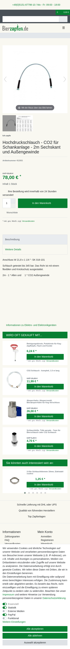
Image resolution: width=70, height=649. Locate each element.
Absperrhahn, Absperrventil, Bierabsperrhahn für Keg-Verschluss (43, 401)
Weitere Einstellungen (14, 621)
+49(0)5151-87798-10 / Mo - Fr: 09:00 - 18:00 (35, 4)
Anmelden (46, 536)
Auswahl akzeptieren (35, 642)
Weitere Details (13, 249)
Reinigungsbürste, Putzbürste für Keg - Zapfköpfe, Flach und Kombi (44, 345)
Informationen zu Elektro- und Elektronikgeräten (31, 325)
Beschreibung (12, 239)
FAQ (7, 540)
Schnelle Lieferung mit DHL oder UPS (37, 504)
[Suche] (63, 19)
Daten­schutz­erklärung (54, 598)
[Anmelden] (3, 12)
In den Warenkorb (48, 203)
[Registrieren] (9, 12)
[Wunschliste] (53, 12)
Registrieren (47, 540)
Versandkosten (28, 221)
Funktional (13, 618)
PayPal (11, 614)
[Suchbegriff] (31, 19)
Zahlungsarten (12, 536)
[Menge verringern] (13, 205)
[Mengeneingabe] (7, 203)
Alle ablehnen (35, 635)
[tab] (35, 239)
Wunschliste (11, 212)
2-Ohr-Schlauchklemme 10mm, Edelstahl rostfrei (45, 473)
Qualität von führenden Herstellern (37, 510)
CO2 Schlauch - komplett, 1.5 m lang (43, 371)
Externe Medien (16, 611)
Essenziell (13, 604)
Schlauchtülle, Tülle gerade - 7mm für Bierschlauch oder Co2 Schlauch (43, 431)
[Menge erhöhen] (13, 201)
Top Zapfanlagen (36, 516)
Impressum (8, 594)
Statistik (12, 607)
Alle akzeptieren (35, 628)
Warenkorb (46, 543)
